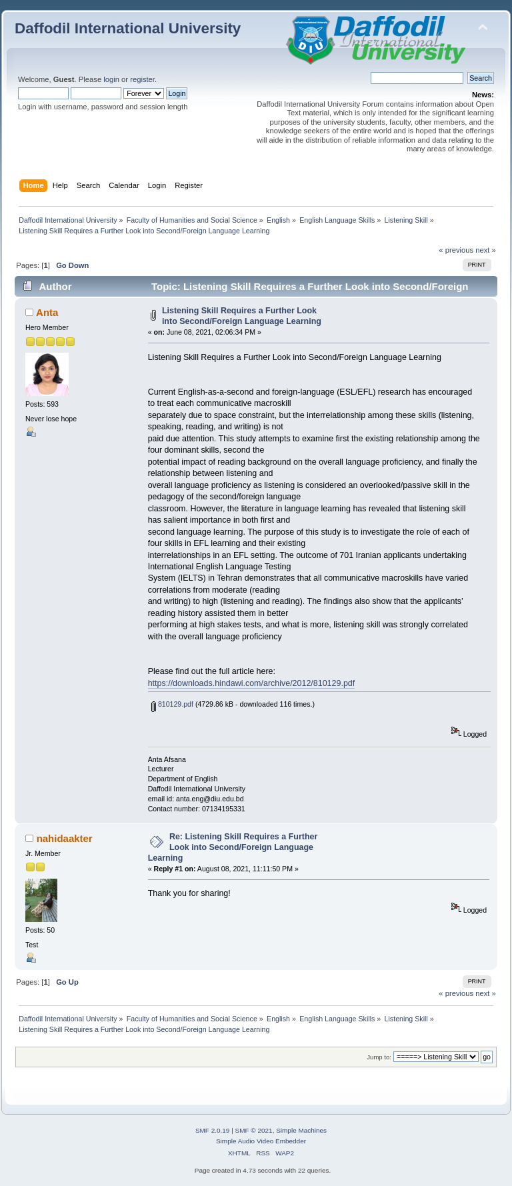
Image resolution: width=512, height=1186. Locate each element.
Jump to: (379, 1057)
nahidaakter (65, 838)
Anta (47, 312)
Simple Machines (301, 1130)
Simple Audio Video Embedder (261, 1141)
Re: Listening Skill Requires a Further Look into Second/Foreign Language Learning (233, 847)
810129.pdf (172, 704)
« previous (456, 250)
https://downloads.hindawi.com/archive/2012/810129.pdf (251, 683)
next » (485, 250)
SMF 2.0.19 (212, 1130)
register (142, 79)
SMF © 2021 (254, 1130)
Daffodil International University (128, 28)
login (111, 79)
